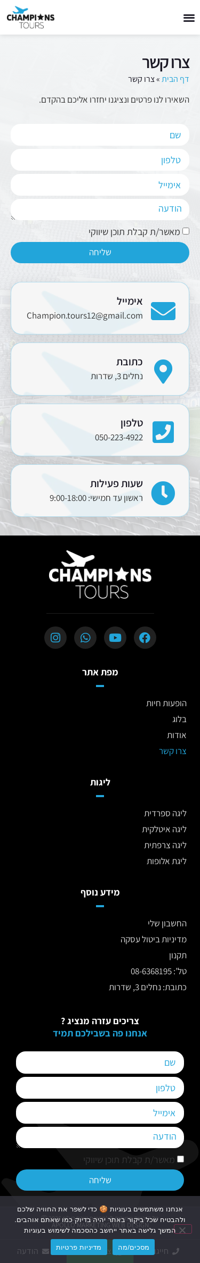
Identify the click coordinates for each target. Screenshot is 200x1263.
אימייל (130, 301)
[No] (183, 1229)
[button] (189, 17)
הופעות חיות (166, 703)
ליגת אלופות (167, 861)
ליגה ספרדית (165, 813)
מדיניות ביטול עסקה (154, 939)
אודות (177, 735)
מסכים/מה (134, 1247)
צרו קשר (173, 751)
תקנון (178, 955)
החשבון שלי (167, 923)
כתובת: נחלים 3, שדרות (148, 987)
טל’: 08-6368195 (159, 971)
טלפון (132, 423)
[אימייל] (163, 306)
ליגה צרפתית (165, 845)
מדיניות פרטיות (79, 1247)
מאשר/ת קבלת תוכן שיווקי (134, 232)
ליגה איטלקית (164, 829)
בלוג (179, 719)
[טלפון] (163, 427)
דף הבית (175, 79)
